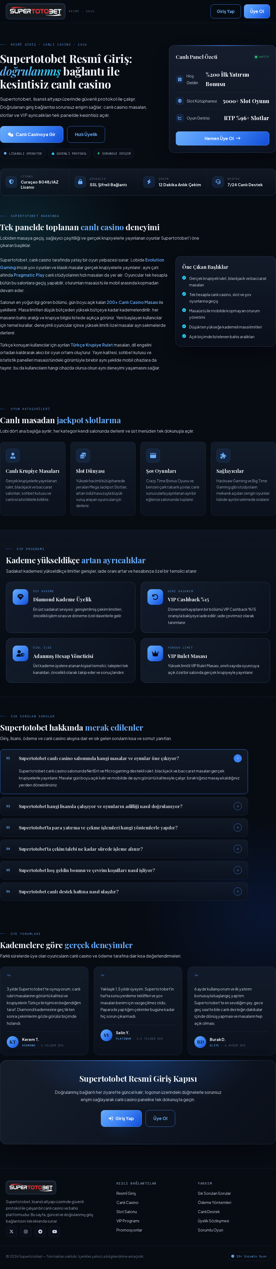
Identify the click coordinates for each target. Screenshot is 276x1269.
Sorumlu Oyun (210, 1229)
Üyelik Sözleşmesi (213, 1220)
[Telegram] (40, 1231)
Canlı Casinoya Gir (32, 134)
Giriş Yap (226, 11)
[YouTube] (54, 1231)
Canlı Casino (127, 1202)
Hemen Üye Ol (222, 138)
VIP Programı (127, 1220)
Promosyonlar (129, 1229)
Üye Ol (257, 11)
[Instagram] (26, 1231)
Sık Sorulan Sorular (214, 1193)
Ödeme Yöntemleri (214, 1202)
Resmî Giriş (126, 1193)
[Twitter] (11, 1231)
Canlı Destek (209, 1211)
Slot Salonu (126, 1211)
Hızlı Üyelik (86, 134)
